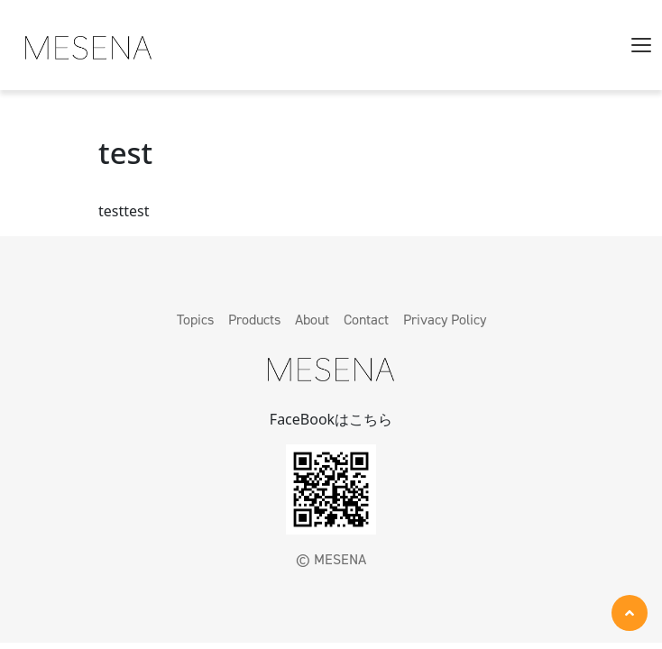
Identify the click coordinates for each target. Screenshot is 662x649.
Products (254, 319)
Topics (195, 319)
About (312, 319)
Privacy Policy (444, 319)
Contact (366, 319)
